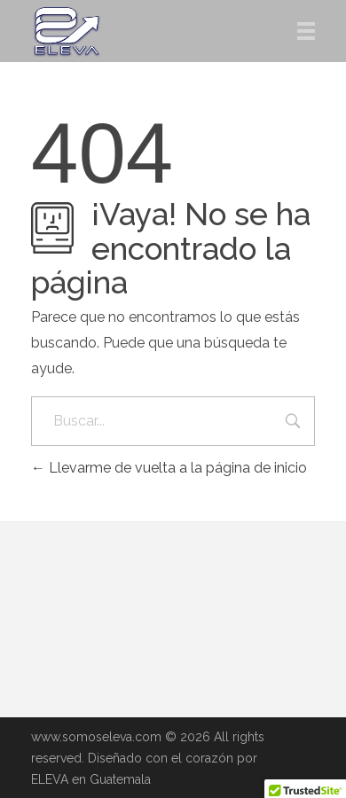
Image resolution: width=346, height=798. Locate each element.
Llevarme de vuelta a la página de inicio (169, 467)
